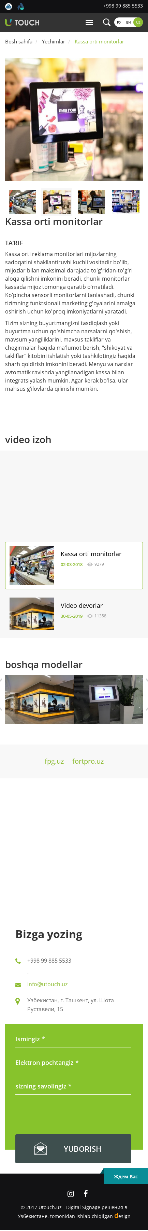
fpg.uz (54, 761)
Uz (138, 22)
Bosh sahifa (18, 41)
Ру (119, 22)
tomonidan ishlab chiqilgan (90, 1216)
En (128, 22)
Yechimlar (53, 41)
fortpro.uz (88, 761)
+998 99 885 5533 (123, 5)
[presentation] (67, 1115)
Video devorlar (82, 605)
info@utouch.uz (47, 984)
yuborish (83, 1148)
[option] (74, 119)
